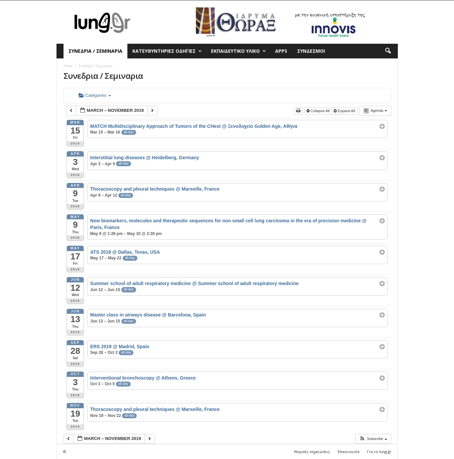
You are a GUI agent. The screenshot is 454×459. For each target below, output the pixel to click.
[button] (387, 51)
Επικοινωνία (348, 451)
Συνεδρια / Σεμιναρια (95, 51)
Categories (95, 95)
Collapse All (319, 111)
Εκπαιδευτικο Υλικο (238, 51)
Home (68, 65)
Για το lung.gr (379, 451)
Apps (281, 51)
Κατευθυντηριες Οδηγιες (167, 51)
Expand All (345, 111)
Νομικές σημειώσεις (312, 451)
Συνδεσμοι (311, 51)
